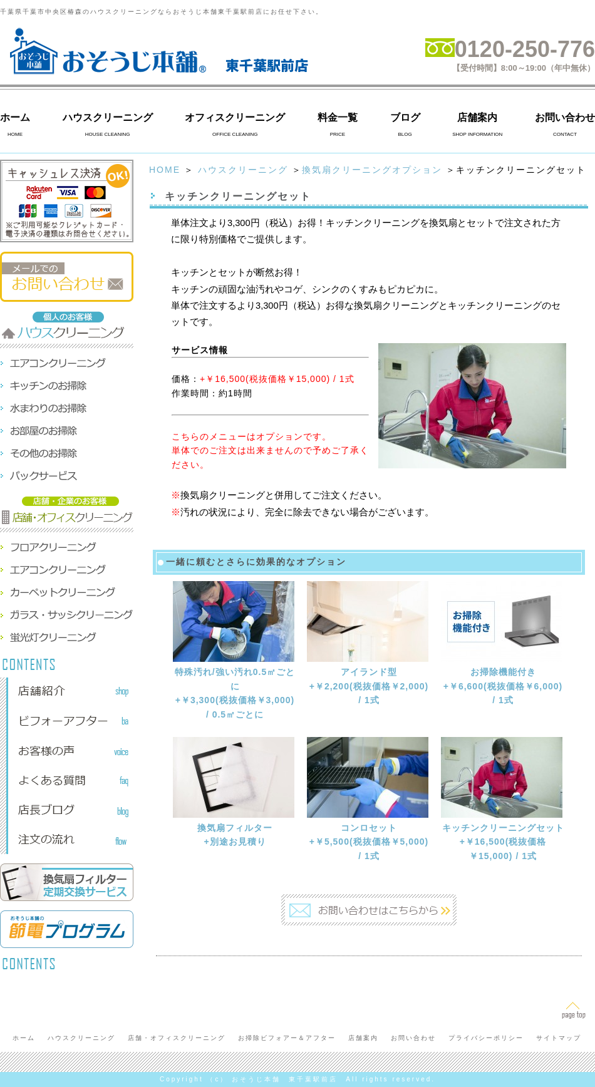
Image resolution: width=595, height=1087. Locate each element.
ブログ (405, 117)
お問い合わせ (565, 117)
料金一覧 (338, 117)
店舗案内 (477, 117)
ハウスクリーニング (108, 117)
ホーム (15, 117)
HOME (164, 170)
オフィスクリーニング (235, 117)
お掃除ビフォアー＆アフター (287, 1037)
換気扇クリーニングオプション (372, 170)
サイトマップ (558, 1037)
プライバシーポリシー (486, 1037)
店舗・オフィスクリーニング (176, 1037)
